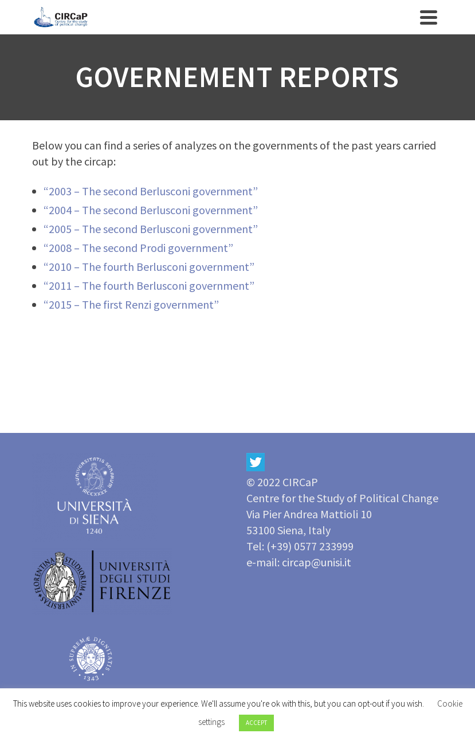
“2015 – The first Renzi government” (131, 304)
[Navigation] (428, 17)
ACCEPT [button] (256, 723)
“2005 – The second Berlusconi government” (151, 229)
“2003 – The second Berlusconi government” (151, 191)
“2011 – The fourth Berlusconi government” (149, 285)
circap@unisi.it (316, 562)
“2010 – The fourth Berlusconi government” (149, 266)
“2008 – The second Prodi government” (138, 248)
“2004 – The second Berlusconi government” (151, 210)
